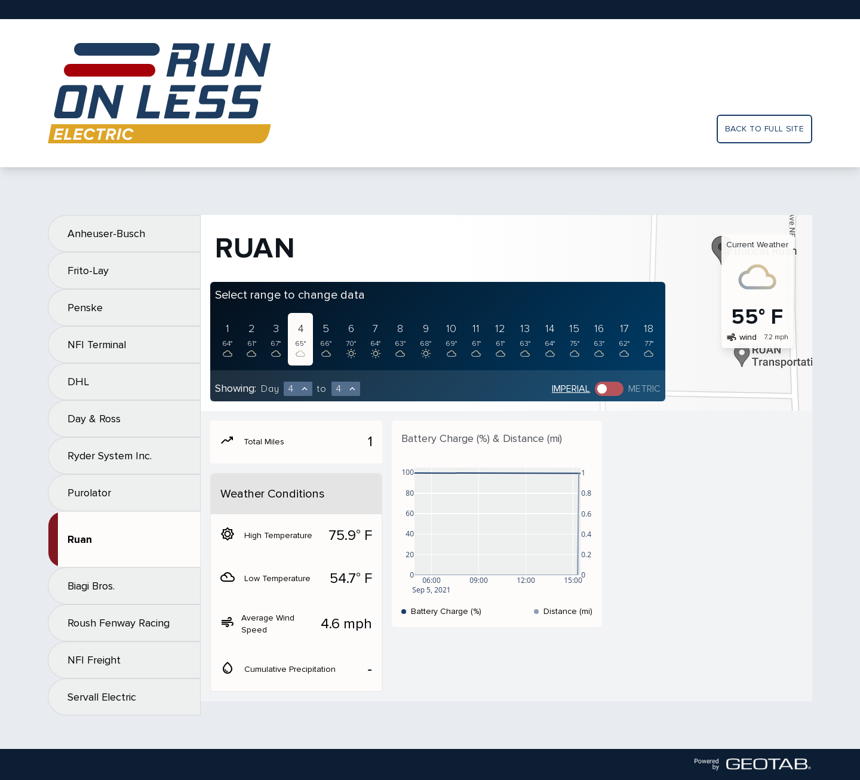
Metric (644, 389)
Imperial (571, 389)
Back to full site (764, 129)
